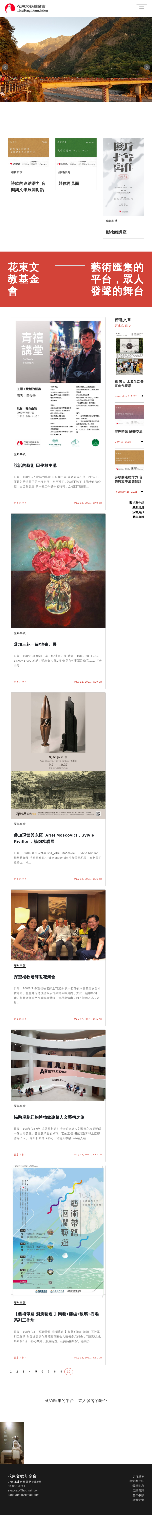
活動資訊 (138, 512)
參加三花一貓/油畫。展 (35, 644)
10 (68, 1371)
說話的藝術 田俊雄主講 (35, 465)
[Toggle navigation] (141, 8)
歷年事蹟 (138, 517)
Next (147, 67)
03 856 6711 (16, 1486)
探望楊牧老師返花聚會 (34, 977)
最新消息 (138, 507)
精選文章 (138, 1500)
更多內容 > (20, 503)
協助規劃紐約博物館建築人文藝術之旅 (49, 1117)
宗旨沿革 (138, 1476)
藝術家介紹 (136, 502)
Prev (5, 67)
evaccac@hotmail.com (23, 1490)
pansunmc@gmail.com (24, 1494)
